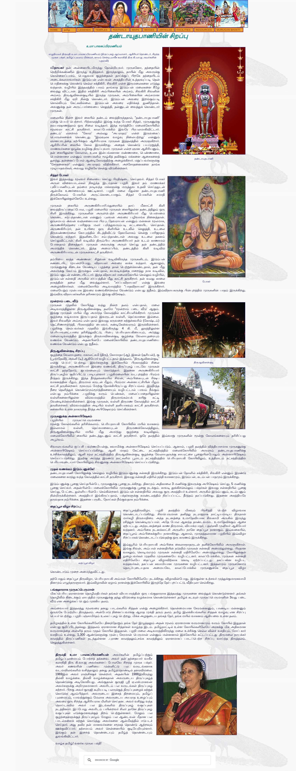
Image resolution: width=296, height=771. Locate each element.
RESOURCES (204, 29)
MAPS (135, 29)
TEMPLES (101, 29)
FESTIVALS (120, 29)
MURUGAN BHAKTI (228, 29)
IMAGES (149, 29)
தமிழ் (67, 29)
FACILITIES (184, 29)
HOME (54, 29)
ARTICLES (165, 29)
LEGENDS (85, 29)
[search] (147, 760)
